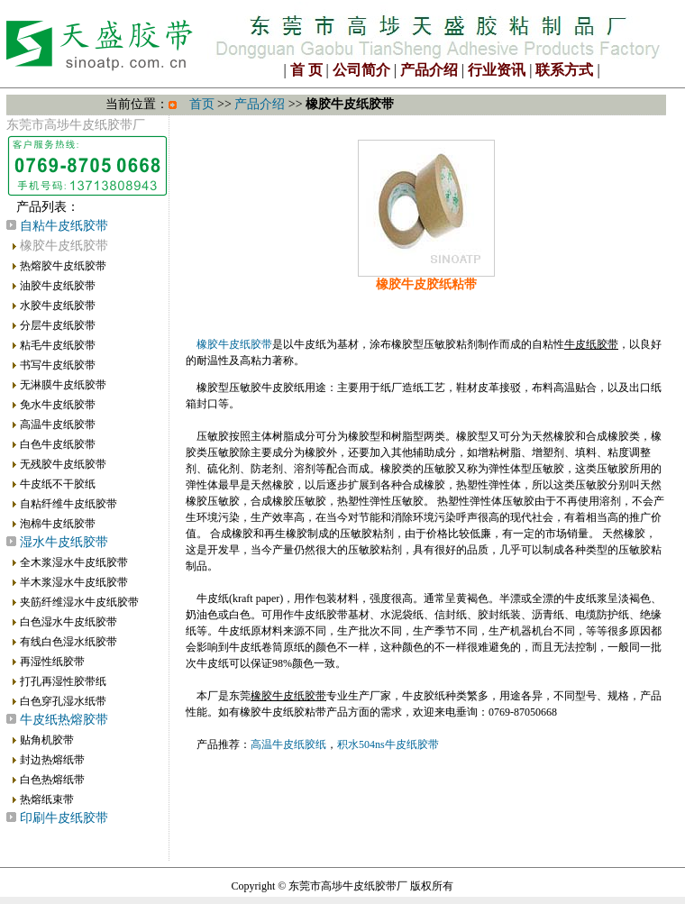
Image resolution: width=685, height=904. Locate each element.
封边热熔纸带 (52, 759)
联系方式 (564, 70)
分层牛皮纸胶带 (58, 325)
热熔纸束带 (47, 799)
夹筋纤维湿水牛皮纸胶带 (79, 602)
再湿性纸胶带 (52, 661)
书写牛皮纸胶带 (58, 365)
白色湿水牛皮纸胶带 (68, 622)
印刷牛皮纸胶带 (64, 818)
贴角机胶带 (47, 740)
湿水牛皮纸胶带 (64, 542)
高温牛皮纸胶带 (58, 424)
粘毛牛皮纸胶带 (58, 345)
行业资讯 (496, 70)
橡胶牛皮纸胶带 (234, 344)
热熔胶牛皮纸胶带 (63, 266)
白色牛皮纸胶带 (58, 444)
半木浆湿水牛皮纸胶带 (74, 582)
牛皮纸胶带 (591, 344)
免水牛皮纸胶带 (58, 404)
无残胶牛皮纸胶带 (63, 464)
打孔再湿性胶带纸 (63, 681)
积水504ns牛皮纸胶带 (388, 744)
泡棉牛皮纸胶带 (58, 523)
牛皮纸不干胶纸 (58, 484)
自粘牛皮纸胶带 (64, 226)
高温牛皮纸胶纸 (288, 744)
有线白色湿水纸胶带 (68, 641)
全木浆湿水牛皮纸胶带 (74, 562)
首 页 (306, 70)
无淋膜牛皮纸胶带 (63, 385)
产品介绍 (429, 70)
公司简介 (361, 70)
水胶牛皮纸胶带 (58, 305)
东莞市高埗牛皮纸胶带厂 (347, 886)
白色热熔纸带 (52, 779)
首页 (202, 104)
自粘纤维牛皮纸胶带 (68, 504)
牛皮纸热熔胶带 (64, 719)
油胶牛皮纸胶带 (58, 285)
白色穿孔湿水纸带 (63, 701)
